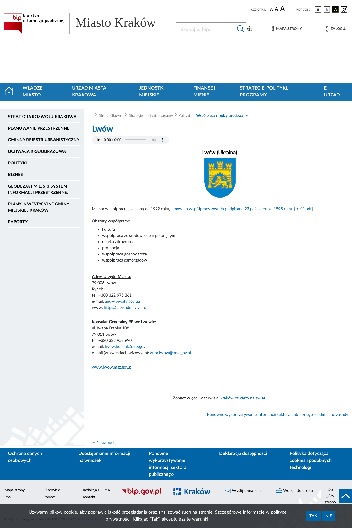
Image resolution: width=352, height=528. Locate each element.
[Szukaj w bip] (241, 29)
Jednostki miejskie (152, 91)
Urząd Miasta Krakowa (89, 91)
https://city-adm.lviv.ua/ (125, 308)
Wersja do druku (294, 491)
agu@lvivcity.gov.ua (122, 301)
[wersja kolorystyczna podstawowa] (318, 9)
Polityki (17, 163)
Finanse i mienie (204, 91)
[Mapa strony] (287, 29)
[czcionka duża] (287, 8)
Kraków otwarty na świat (243, 398)
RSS (8, 497)
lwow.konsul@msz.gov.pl (127, 347)
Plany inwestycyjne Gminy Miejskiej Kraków (38, 207)
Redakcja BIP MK (96, 490)
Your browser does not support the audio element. (130, 140)
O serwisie (52, 490)
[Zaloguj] (336, 29)
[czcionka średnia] (276, 9)
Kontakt (89, 497)
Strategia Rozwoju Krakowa (42, 117)
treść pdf (303, 209)
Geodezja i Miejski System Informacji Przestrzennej (38, 189)
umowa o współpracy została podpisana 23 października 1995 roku (231, 209)
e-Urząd (332, 91)
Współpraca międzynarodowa (219, 116)
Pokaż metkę (106, 443)
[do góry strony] (336, 496)
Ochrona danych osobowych (25, 457)
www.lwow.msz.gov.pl (112, 367)
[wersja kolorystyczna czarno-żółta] (335, 9)
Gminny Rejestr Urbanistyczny (43, 140)
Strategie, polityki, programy (264, 91)
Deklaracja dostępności (243, 453)
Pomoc (49, 497)
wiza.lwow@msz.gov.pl (170, 353)
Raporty (18, 222)
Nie (328, 516)
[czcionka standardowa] (271, 9)
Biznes (15, 175)
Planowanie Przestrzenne (38, 128)
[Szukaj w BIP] (206, 29)
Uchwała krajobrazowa (37, 151)
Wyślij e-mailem (243, 491)
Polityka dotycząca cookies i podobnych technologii (311, 460)
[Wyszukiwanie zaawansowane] (249, 29)
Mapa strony (15, 490)
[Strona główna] (11, 92)
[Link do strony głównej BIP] (87, 23)
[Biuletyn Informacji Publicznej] (143, 494)
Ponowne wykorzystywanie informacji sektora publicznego (167, 464)
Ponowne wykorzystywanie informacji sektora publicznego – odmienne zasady (277, 415)
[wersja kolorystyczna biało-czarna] (327, 9)
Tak (313, 516)
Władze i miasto (34, 91)
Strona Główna (111, 116)
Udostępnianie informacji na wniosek (104, 457)
